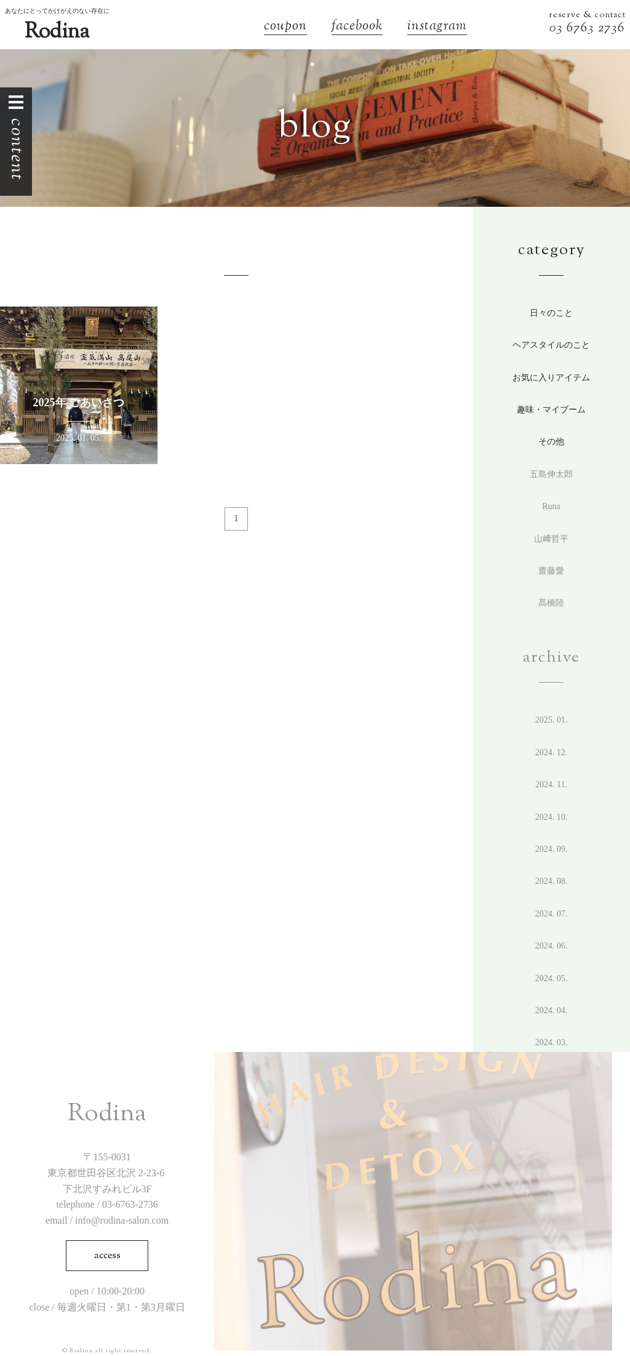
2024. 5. (551, 978)
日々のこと (551, 313)
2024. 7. (551, 913)
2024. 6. (551, 945)
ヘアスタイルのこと (551, 345)
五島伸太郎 (551, 474)
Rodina (57, 32)
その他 (551, 441)
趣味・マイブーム (551, 409)
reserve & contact (587, 15)
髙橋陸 (551, 603)
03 (558, 29)
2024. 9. (551, 849)
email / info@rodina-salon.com (107, 1220)
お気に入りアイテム (551, 377)
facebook (357, 27)
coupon (285, 27)
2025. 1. (551, 719)
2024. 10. (551, 817)
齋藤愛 (551, 571)
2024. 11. (551, 784)
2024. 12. (551, 752)
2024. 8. (551, 881)
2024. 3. (551, 1042)
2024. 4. (551, 1010)
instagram (437, 27)
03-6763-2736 (130, 1204)
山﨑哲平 (551, 539)
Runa (551, 506)
